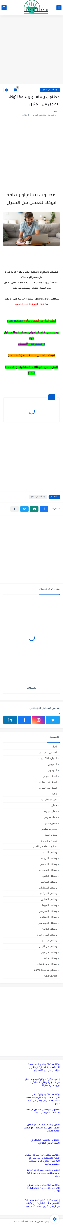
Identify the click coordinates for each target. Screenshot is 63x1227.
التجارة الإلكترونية (47, 758)
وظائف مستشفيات (47, 964)
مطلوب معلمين (49, 828)
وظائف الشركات (48, 893)
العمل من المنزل (48, 787)
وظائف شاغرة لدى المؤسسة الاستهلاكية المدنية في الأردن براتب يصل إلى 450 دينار (44, 1067)
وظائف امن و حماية (46, 934)
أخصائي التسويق (48, 752)
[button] (44, 509)
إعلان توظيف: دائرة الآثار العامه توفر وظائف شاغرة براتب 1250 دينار (43, 1173)
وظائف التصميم (48, 864)
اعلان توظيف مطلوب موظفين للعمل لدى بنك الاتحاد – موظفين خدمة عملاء (42, 1128)
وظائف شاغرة (49, 940)
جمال (54, 805)
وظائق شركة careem (45, 969)
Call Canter (50, 975)
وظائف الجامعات (48, 870)
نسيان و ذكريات (48, 840)
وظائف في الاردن (49, 90)
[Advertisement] (31, 50)
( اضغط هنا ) (37, 344)
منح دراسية (51, 834)
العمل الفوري (50, 776)
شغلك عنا (19, 1222)
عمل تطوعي (50, 817)
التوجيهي (52, 770)
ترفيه (54, 793)
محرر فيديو (51, 823)
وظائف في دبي (49, 952)
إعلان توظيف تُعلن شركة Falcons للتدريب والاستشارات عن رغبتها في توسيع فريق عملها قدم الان (42, 1203)
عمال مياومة (50, 811)
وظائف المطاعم (48, 917)
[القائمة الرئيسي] (58, 7)
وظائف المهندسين (47, 922)
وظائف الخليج (49, 875)
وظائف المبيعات (48, 905)
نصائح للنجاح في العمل (45, 846)
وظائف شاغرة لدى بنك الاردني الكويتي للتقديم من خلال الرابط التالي (43, 1188)
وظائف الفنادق (49, 899)
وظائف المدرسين (47, 911)
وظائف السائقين (48, 881)
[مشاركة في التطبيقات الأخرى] (14, 509)
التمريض (52, 764)
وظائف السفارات (48, 887)
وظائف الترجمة (49, 858)
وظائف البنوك (49, 852)
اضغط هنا (15, 356)
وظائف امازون (49, 928)
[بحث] (4, 7)
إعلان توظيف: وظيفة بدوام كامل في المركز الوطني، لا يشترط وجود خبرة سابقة (42, 1082)
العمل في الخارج (48, 781)
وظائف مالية (50, 958)
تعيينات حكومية (49, 799)
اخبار (54, 746)
